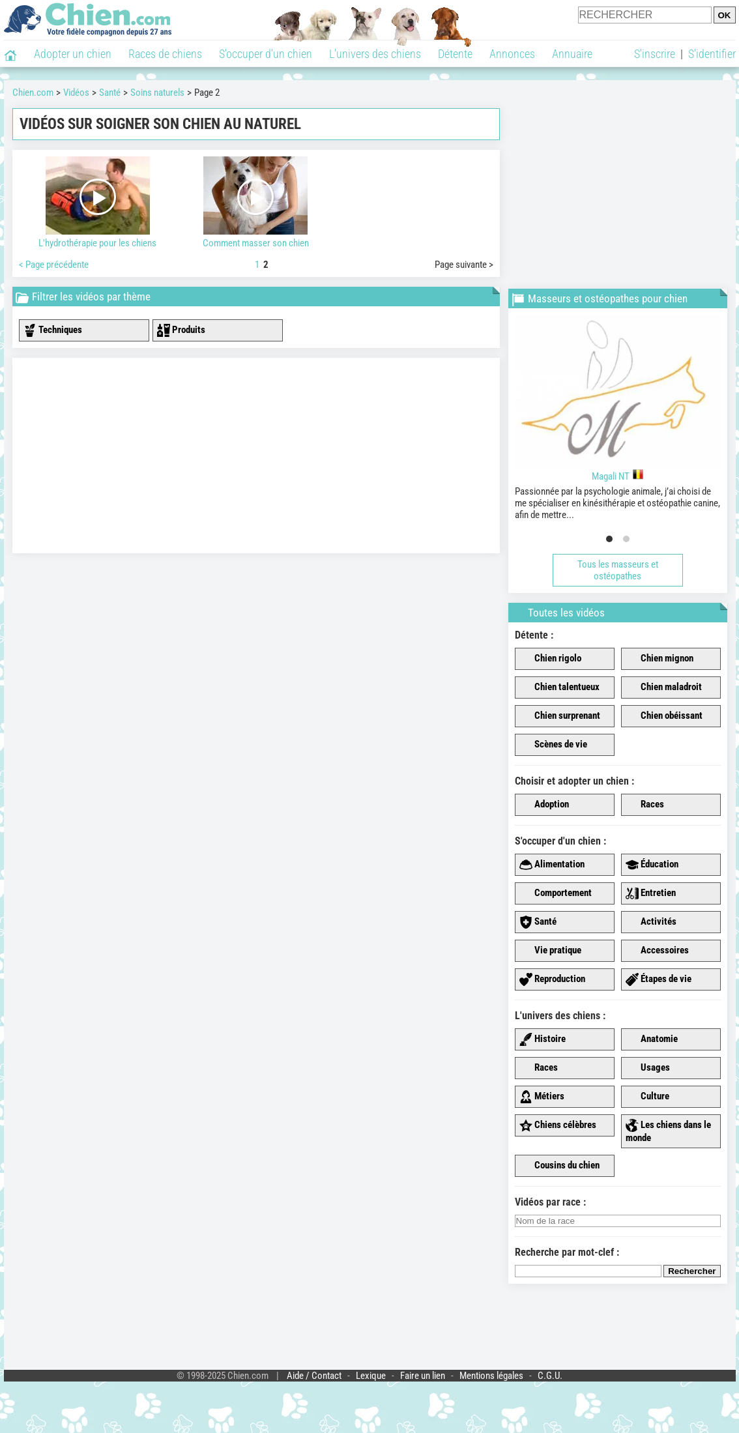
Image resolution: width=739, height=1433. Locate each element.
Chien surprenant (559, 716)
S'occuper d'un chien (265, 54)
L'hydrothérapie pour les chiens (98, 202)
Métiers (541, 1096)
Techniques (52, 330)
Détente (455, 54)
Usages (648, 1068)
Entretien (651, 893)
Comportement (555, 893)
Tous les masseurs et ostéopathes (617, 570)
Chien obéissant (664, 716)
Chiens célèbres (557, 1125)
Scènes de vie (553, 744)
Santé (538, 922)
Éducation (652, 864)
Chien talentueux (559, 687)
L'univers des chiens (375, 54)
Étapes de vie (658, 979)
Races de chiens (165, 54)
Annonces (512, 54)
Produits (181, 330)
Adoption (544, 804)
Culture (647, 1096)
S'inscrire (654, 54)
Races (645, 804)
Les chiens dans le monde (668, 1131)
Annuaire (572, 54)
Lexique (371, 1376)
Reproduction (552, 979)
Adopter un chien (72, 54)
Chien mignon (659, 658)
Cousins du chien (559, 1165)
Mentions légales (491, 1376)
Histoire (542, 1039)
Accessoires (657, 950)
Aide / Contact (314, 1376)
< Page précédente (54, 264)
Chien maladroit (664, 687)
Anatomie (652, 1039)
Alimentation (552, 864)
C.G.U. (550, 1376)
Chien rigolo (550, 658)
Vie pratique (550, 950)
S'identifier (712, 54)
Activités (651, 922)
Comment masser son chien (256, 202)
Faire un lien (422, 1376)
